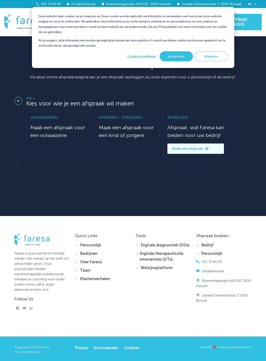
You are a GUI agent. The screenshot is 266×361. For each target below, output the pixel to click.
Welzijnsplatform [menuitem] (157, 267)
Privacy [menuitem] (81, 347)
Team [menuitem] (85, 270)
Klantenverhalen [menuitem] (95, 278)
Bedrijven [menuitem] (88, 253)
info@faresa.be (81, 4)
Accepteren (176, 56)
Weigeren (211, 56)
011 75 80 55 (48, 4)
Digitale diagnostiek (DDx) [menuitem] (165, 245)
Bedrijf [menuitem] (207, 245)
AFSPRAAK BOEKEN (237, 22)
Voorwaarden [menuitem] (106, 347)
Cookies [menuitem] (131, 347)
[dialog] (133, 37)
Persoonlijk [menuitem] (90, 245)
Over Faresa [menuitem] (91, 262)
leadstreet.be (243, 347)
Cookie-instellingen (141, 56)
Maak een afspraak (190, 149)
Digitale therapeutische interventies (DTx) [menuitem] (161, 256)
